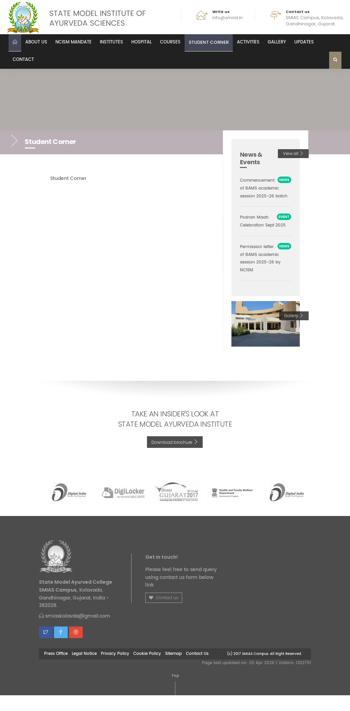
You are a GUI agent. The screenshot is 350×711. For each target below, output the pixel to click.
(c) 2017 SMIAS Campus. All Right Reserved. (264, 669)
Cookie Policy (147, 669)
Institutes (111, 42)
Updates (304, 42)
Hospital (141, 42)
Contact (23, 59)
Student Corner (209, 42)
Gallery (277, 42)
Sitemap (173, 669)
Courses (170, 42)
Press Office (56, 669)
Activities (248, 42)
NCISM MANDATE (73, 42)
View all (293, 153)
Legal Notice (84, 669)
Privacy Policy (115, 669)
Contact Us (197, 669)
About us (36, 42)
